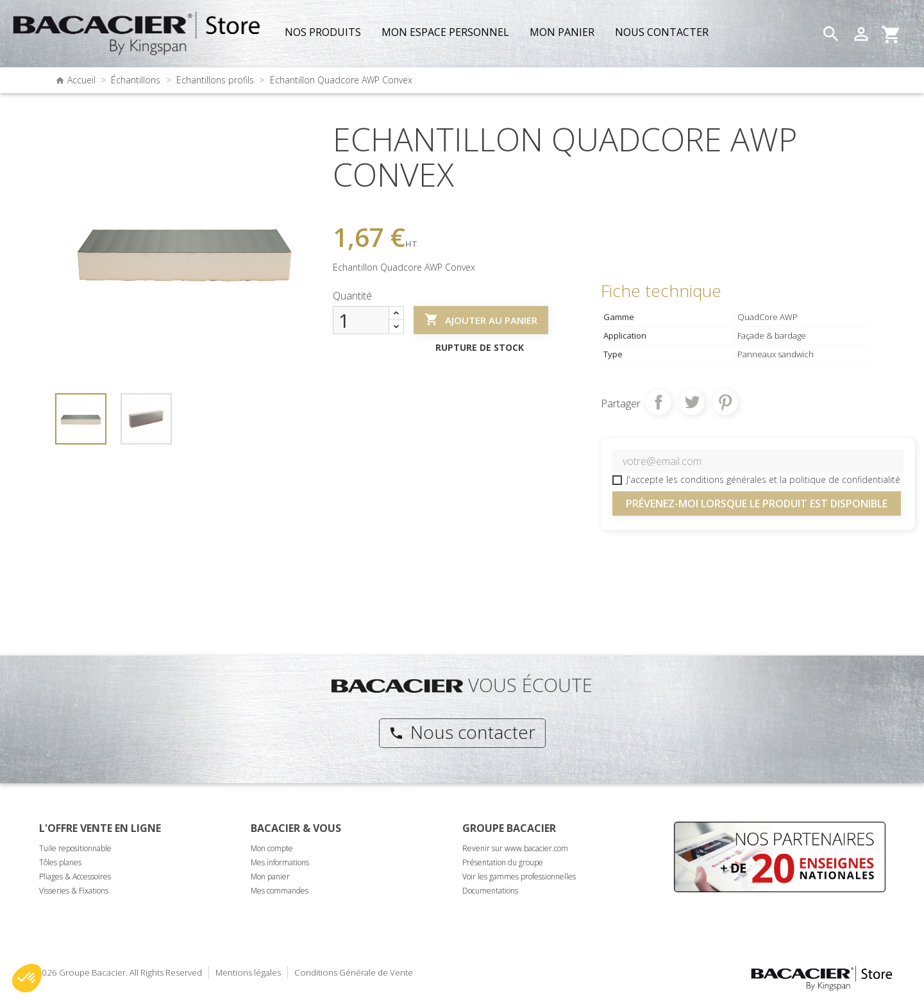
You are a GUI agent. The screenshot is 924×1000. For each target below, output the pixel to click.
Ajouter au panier (480, 319)
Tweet (692, 402)
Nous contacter (462, 732)
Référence (354, 203)
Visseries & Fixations (73, 890)
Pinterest (725, 402)
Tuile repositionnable (75, 848)
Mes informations (280, 862)
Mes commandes (279, 890)
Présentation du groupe (502, 862)
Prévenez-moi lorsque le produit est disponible (756, 503)
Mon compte (272, 848)
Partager (658, 402)
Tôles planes (60, 862)
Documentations (490, 890)
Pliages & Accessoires (75, 876)
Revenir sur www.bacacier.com (515, 848)
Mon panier (270, 876)
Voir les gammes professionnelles (519, 876)
